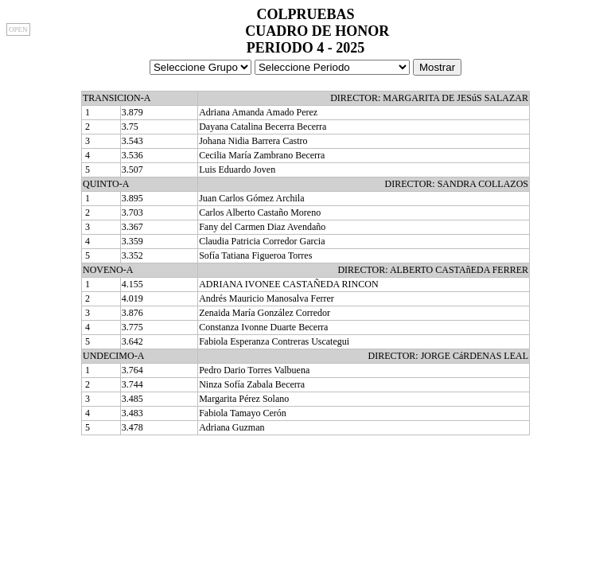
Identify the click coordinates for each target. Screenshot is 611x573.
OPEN (18, 29)
